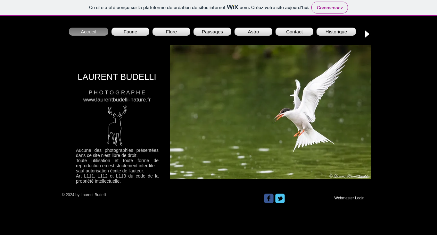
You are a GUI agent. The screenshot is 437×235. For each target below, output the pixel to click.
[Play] (366, 34)
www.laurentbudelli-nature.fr (117, 100)
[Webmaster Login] (349, 198)
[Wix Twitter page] (280, 198)
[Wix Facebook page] (269, 198)
